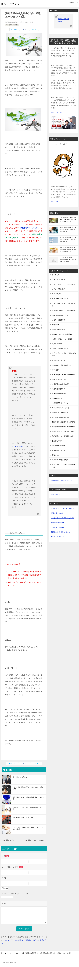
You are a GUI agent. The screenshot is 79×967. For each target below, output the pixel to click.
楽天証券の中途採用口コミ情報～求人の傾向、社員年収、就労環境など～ (68, 229)
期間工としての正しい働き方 (60, 532)
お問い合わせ (55, 494)
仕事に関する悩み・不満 (60, 315)
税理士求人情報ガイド (58, 522)
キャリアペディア (14, 3)
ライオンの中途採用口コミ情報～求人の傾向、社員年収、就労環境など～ (68, 239)
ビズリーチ (10, 214)
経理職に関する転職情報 (60, 412)
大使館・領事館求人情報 (60, 348)
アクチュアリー (57, 275)
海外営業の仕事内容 (9, 839)
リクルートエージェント (16, 308)
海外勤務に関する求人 (59, 389)
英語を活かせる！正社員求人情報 (63, 431)
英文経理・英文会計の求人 (60, 417)
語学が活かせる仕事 (58, 445)
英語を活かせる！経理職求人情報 (63, 436)
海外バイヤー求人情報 (59, 379)
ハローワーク (11, 667)
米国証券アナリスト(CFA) (60, 408)
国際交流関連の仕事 (58, 329)
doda (7, 601)
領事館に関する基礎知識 (60, 460)
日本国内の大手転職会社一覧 (61, 365)
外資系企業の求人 (58, 344)
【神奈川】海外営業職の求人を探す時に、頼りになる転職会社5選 (28, 827)
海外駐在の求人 (57, 398)
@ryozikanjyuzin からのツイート (61, 480)
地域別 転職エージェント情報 (62, 339)
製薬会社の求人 (57, 441)
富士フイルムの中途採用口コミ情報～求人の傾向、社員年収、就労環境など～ (68, 249)
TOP (10, 952)
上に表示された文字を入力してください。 (17, 893)
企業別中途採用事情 (58, 320)
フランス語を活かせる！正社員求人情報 (64, 304)
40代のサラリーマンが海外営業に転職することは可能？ (27, 807)
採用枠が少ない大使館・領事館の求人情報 (64, 354)
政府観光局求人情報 (58, 360)
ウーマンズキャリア (58, 279)
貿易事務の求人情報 (58, 450)
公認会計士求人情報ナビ (59, 527)
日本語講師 (55, 370)
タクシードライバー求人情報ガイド (62, 518)
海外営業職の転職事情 (12, 25)
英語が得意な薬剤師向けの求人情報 (63, 427)
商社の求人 (55, 325)
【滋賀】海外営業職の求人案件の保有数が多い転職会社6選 (28, 787)
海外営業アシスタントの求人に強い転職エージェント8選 (28, 797)
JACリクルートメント (15, 532)
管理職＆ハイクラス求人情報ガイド (62, 508)
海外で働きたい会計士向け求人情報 (63, 374)
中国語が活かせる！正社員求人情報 (63, 310)
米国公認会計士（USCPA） (61, 403)
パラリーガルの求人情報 (60, 298)
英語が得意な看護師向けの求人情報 (63, 422)
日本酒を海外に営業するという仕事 (23, 816)
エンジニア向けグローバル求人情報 (63, 284)
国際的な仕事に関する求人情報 (62, 334)
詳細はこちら (55, 202)
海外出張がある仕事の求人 (60, 384)
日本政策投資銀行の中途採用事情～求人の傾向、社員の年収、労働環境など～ (68, 219)
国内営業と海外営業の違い (20, 776)
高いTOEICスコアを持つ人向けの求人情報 (64, 466)
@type (8, 639)
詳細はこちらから (57, 112)
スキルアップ (56, 294)
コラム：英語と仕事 (58, 289)
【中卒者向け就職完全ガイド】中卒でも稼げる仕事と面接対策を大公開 (68, 259)
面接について (56, 455)
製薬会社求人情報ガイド (59, 513)
